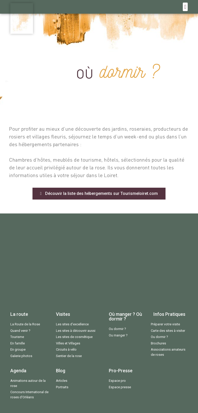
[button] (185, 7)
